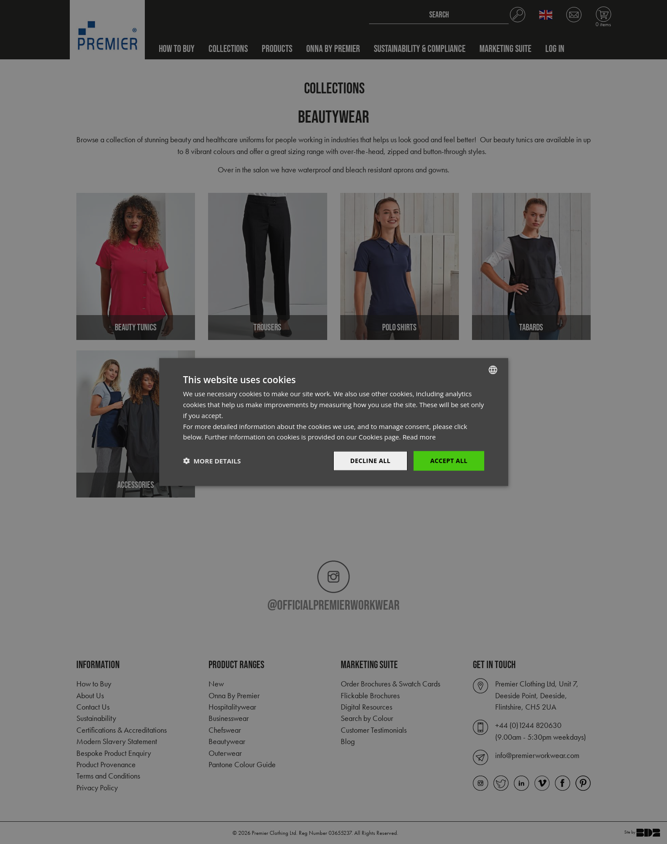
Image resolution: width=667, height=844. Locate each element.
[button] (212, 461)
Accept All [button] (448, 460)
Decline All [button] (370, 460)
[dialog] (333, 422)
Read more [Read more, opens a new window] (419, 436)
